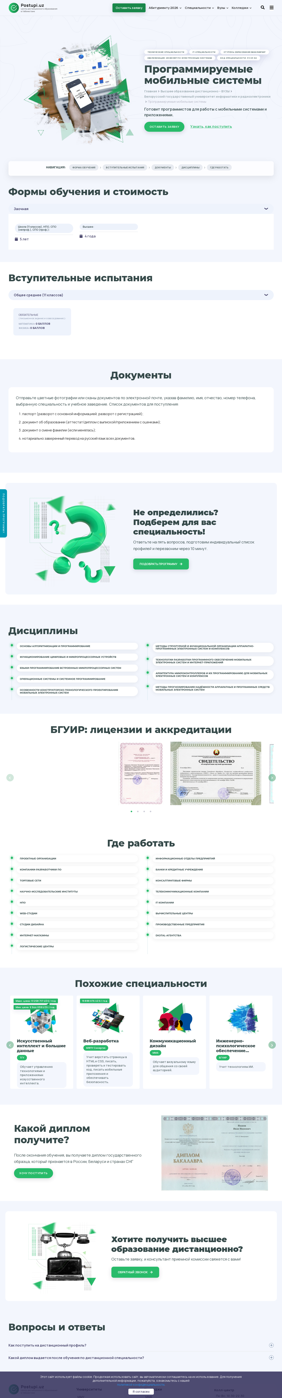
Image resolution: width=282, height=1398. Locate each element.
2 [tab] (138, 811)
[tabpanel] (141, 773)
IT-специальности (204, 52)
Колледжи (241, 8)
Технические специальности (165, 52)
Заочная (21, 208)
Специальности (199, 8)
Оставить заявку (129, 8)
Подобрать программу (161, 564)
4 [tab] (151, 811)
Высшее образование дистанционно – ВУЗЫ (195, 91)
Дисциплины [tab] (190, 167)
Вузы (222, 8)
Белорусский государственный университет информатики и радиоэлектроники (207, 96)
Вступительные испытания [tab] (125, 167)
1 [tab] (131, 811)
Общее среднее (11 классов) (38, 295)
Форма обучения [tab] (83, 167)
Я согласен (141, 1392)
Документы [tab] (163, 167)
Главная (150, 91)
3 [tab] (144, 811)
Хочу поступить (33, 1173)
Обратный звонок (135, 1272)
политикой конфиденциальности (140, 1385)
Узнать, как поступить (211, 126)
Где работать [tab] (219, 167)
